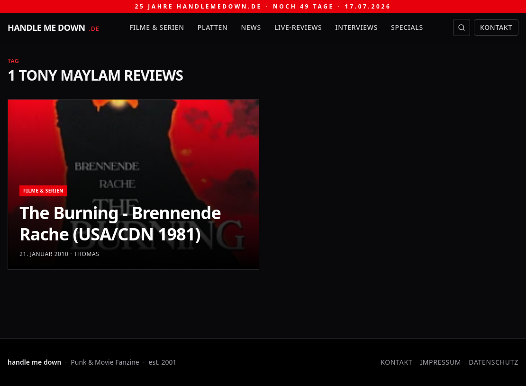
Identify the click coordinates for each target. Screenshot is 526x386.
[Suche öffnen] (461, 27)
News (251, 27)
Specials (407, 27)
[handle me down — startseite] (54, 27)
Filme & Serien (156, 27)
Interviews (357, 27)
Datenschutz (493, 362)
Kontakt (496, 27)
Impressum (440, 362)
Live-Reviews (298, 27)
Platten (213, 27)
